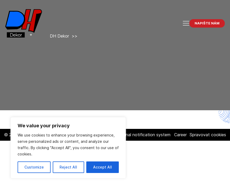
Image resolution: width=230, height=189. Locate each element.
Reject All (68, 167)
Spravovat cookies (207, 134)
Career (180, 134)
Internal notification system (143, 134)
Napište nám (207, 23)
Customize (34, 167)
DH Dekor (59, 36)
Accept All (102, 167)
